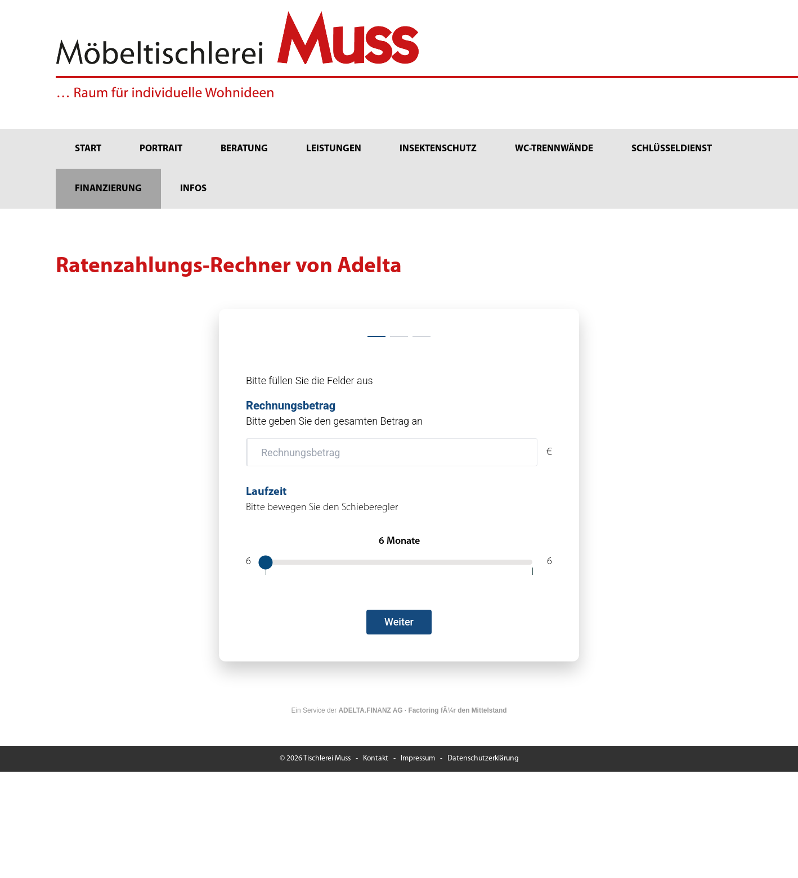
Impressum (418, 758)
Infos (193, 188)
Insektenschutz (438, 149)
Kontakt (375, 758)
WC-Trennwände (554, 149)
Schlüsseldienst (671, 149)
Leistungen (333, 149)
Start (88, 149)
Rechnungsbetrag (290, 405)
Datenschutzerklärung (483, 758)
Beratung (244, 149)
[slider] (265, 562)
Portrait (161, 149)
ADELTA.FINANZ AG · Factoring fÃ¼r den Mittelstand (422, 710)
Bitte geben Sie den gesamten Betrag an (334, 421)
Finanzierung (108, 188)
